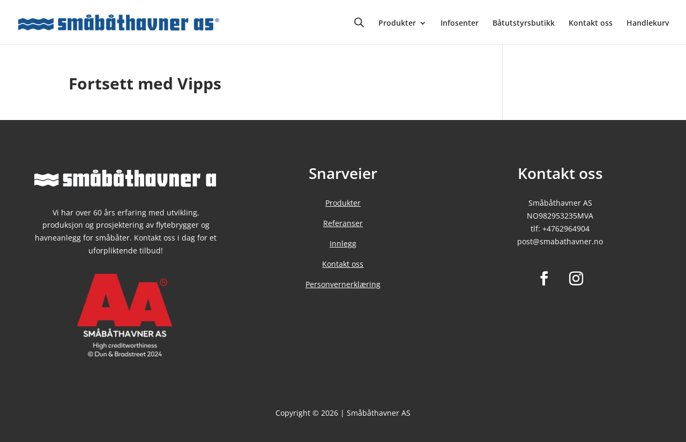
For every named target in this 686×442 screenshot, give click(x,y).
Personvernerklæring (343, 284)
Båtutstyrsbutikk (524, 23)
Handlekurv (648, 23)
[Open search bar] (359, 22)
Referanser (343, 223)
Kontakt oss (591, 23)
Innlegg (343, 243)
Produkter (397, 23)
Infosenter (460, 23)
